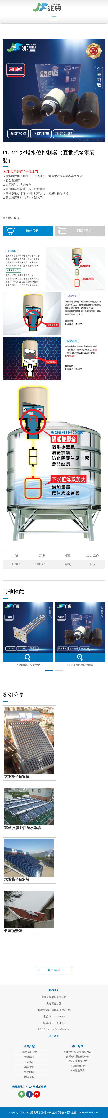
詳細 (27, 657)
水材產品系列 (77, 1070)
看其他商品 (54, 970)
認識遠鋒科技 (29, 1052)
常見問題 (29, 1072)
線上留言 (54, 1036)
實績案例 (29, 1057)
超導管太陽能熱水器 (77, 1056)
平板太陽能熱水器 (78, 1061)
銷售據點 (29, 1067)
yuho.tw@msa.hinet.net (58, 1029)
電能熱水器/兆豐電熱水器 (77, 1052)
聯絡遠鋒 (29, 1077)
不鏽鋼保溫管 (77, 1066)
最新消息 (29, 1062)
